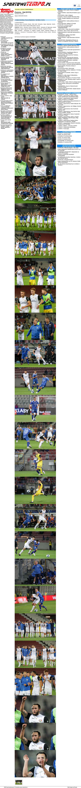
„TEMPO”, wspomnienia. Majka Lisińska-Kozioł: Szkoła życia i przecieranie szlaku (68, 96)
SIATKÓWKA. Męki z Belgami (65, 15)
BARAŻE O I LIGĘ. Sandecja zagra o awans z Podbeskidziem (69, 80)
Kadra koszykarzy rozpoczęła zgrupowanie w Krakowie (69, 33)
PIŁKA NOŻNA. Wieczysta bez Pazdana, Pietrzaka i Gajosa (68, 55)
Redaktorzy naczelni (6, 49)
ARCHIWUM (22, 9)
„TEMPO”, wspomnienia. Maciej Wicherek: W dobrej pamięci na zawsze (69, 101)
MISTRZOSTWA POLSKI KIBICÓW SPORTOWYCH (69, 146)
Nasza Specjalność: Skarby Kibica (6, 84)
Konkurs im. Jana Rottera (7, 71)
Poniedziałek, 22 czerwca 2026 (65, 140)
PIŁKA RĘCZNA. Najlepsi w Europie (67, 23)
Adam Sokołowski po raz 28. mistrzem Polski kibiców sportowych (69, 162)
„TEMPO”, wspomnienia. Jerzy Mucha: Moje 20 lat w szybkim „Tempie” (69, 112)
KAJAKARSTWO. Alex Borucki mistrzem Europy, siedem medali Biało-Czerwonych (68, 58)
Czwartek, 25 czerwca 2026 (65, 136)
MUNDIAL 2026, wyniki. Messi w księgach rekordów (68, 10)
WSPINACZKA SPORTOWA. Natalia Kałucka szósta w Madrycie (69, 89)
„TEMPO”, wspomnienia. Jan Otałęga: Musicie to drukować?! (69, 107)
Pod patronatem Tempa (7, 102)
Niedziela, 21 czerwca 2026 (65, 142)
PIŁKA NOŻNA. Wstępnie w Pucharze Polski (69, 77)
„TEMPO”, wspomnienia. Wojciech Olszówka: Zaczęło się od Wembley (69, 123)
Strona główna (17, 9)
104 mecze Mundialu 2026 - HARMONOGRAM (65, 27)
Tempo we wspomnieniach (6, 54)
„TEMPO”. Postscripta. (63, 128)
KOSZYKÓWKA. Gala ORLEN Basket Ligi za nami (69, 13)
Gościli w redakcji (6, 116)
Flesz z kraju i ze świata (69, 8)
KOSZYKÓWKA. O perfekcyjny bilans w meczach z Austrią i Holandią (68, 53)
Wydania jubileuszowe (6, 89)
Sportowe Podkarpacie (29, 9)
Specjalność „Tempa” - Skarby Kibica (67, 94)
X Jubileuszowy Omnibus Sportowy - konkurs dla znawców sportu (69, 157)
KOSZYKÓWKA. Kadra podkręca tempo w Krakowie (68, 21)
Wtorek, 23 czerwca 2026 (64, 139)
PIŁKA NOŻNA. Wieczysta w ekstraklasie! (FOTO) (68, 84)
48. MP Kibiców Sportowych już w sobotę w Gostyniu (68, 164)
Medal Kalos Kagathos (7, 93)
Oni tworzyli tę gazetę (6, 126)
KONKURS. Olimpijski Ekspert (65, 159)
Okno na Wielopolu (7, 107)
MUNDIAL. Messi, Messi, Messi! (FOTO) (68, 30)
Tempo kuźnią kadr (6, 80)
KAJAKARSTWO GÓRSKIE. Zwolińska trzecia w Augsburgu (67, 61)
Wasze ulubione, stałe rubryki (6, 97)
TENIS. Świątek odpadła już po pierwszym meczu (68, 19)
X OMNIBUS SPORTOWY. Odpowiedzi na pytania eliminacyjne (68, 152)
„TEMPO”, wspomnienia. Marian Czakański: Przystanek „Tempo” (69, 114)
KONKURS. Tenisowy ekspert (65, 25)
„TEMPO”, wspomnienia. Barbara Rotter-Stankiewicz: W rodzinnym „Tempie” (68, 121)
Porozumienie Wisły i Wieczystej (66, 68)
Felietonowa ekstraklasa (7, 62)
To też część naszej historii (7, 121)
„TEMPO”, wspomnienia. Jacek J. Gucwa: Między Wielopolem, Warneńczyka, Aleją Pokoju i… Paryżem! (68, 118)
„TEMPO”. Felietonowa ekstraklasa (66, 127)
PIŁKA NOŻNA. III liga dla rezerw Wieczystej (69, 62)
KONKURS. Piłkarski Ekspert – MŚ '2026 (68, 147)
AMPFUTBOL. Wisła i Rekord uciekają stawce (69, 82)
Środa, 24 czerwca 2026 (64, 137)
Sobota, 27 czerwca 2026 (64, 133)
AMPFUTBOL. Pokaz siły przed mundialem (68, 29)
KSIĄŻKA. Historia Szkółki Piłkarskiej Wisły (68, 16)
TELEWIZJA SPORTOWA (69, 131)
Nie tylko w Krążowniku (6, 112)
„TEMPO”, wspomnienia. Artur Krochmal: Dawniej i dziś (68, 109)
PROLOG (6, 38)
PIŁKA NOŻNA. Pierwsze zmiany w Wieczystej (66, 66)
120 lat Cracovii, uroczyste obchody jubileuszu (69, 64)
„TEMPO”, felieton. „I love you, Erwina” (67, 125)
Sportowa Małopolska (69, 44)
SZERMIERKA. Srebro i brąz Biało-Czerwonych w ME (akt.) (66, 35)
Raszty (75, 787)
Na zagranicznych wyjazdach (7, 75)
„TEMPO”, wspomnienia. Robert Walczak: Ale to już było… (69, 104)
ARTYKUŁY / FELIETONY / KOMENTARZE (69, 93)
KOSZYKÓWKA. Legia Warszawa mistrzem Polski (69, 38)
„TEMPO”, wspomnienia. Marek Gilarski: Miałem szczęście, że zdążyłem (68, 99)
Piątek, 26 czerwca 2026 (64, 134)
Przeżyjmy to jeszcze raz (7, 45)
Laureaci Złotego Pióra (6, 58)
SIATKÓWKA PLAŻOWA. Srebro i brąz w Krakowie (68, 73)
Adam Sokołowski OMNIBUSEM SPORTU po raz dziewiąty (69, 150)
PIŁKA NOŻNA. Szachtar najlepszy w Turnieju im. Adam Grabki (69, 70)
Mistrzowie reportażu (7, 67)
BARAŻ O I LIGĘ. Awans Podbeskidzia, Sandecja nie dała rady (68, 76)
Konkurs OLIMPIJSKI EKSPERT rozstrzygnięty (66, 155)
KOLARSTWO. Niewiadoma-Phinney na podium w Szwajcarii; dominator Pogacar (68, 40)
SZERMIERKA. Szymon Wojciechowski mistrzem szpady (68, 86)
